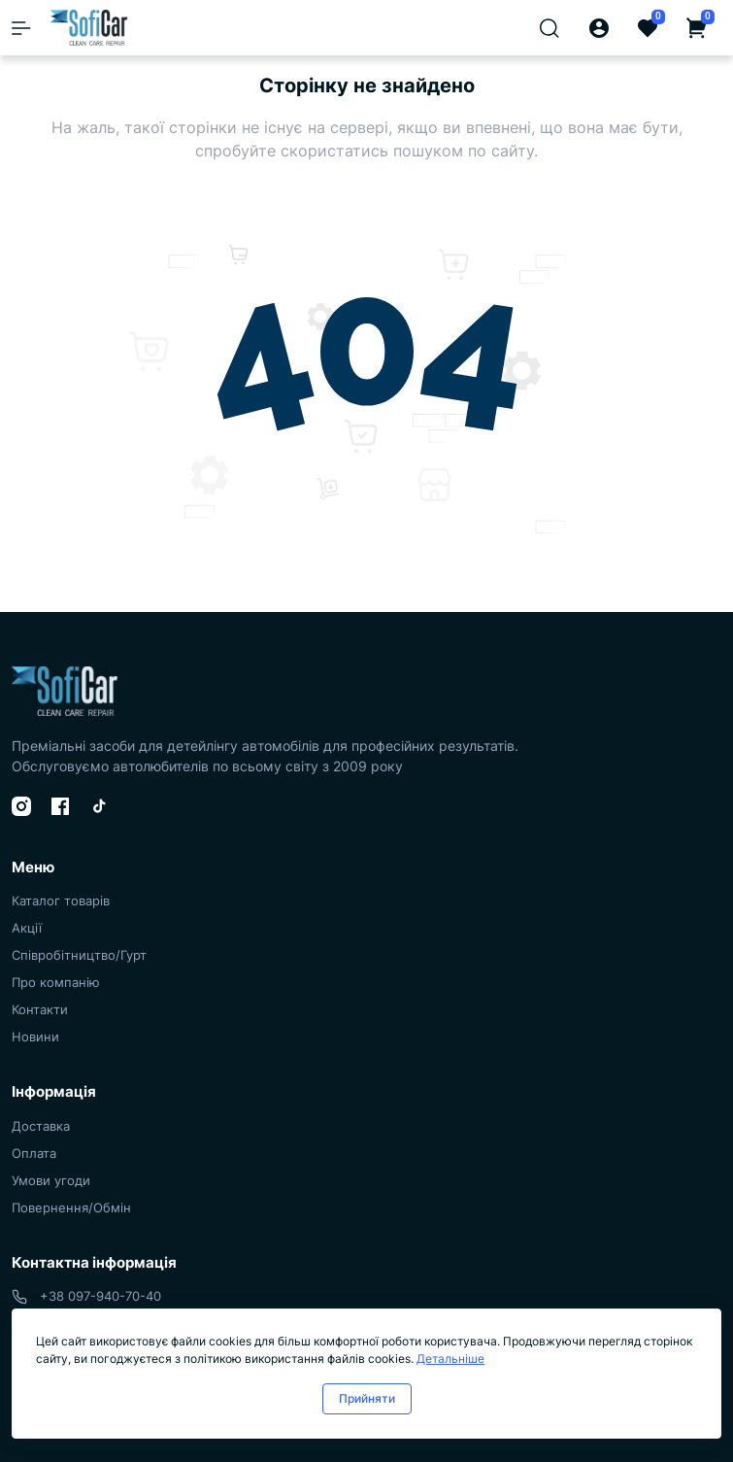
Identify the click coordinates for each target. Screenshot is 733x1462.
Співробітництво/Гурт (79, 955)
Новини (35, 1036)
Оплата (34, 1153)
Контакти (40, 1009)
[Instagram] (21, 806)
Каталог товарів (61, 900)
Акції (27, 927)
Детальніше (450, 1358)
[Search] (549, 28)
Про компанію (56, 982)
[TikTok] (99, 806)
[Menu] (21, 28)
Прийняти (367, 1398)
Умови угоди (51, 1180)
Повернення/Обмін (71, 1207)
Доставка (41, 1126)
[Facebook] (60, 806)
